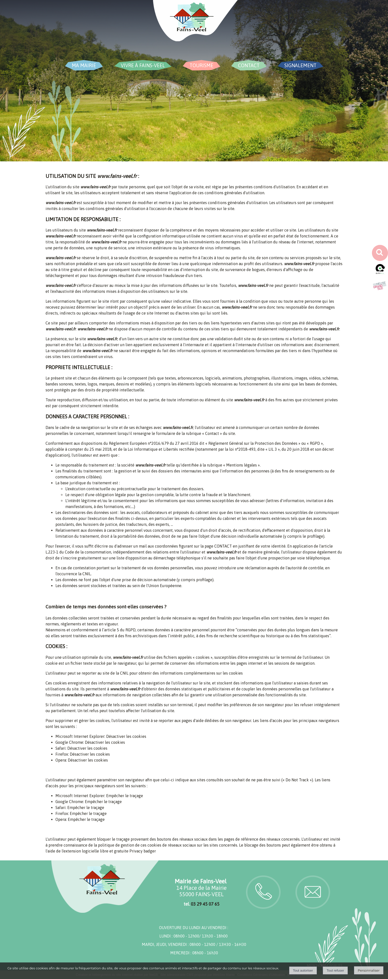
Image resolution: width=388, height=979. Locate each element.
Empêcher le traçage (124, 795)
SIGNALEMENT (300, 65)
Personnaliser (369, 970)
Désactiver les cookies (126, 736)
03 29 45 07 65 (205, 904)
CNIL (86, 574)
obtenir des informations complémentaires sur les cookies (191, 673)
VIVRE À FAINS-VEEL (143, 65)
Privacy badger (142, 851)
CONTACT (249, 65)
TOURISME (201, 65)
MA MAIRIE (84, 65)
